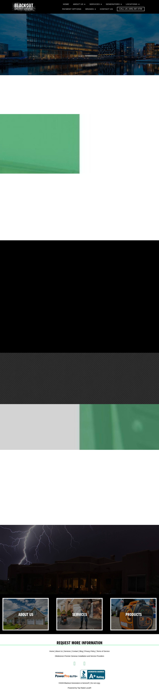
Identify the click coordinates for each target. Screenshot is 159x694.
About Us (79, 4)
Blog (81, 651)
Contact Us (106, 9)
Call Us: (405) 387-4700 (130, 9)
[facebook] (74, 663)
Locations (132, 4)
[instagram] (84, 663)
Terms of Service (103, 651)
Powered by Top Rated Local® (79, 688)
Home (66, 4)
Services (96, 4)
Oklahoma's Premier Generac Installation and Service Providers (79, 656)
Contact (75, 651)
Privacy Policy (89, 651)
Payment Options (71, 9)
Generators (114, 4)
